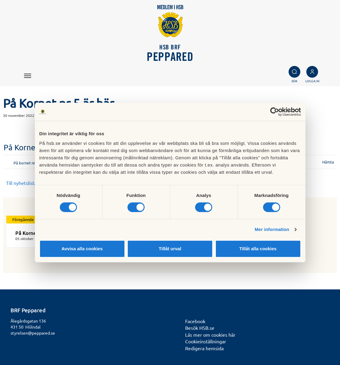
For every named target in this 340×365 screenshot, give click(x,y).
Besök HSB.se (199, 328)
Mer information (272, 229)
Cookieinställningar (205, 341)
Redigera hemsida (204, 348)
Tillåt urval (170, 248)
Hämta (328, 162)
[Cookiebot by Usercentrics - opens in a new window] (274, 111)
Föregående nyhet (28, 219)
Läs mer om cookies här (210, 335)
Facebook (195, 321)
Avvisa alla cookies (82, 248)
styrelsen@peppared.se (33, 332)
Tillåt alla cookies (258, 248)
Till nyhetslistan (22, 183)
